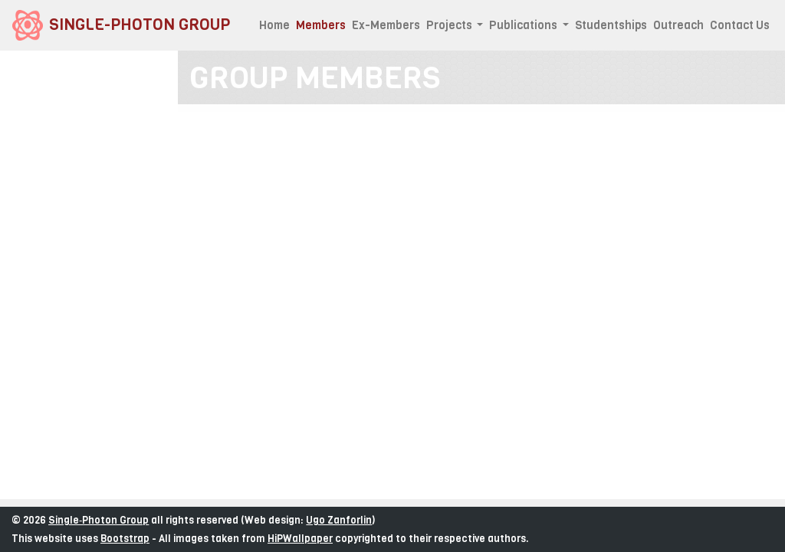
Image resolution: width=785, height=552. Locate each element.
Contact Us (740, 25)
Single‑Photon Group (98, 520)
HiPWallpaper (300, 538)
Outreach (678, 25)
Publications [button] (524, 25)
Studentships (611, 25)
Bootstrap (124, 538)
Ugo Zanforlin (339, 520)
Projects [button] (450, 25)
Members (322, 25)
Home (274, 25)
